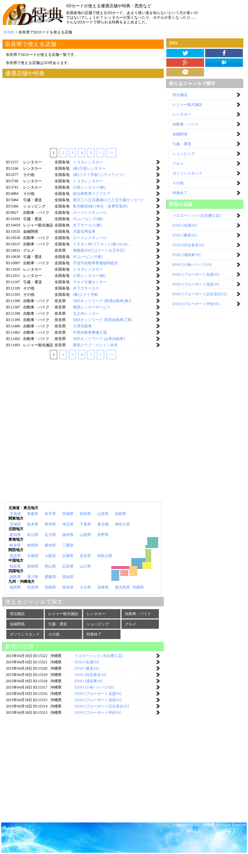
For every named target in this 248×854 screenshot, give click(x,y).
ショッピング (98, 624)
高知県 (67, 577)
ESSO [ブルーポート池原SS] (195, 284)
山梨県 (85, 535)
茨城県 (15, 524)
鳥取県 (15, 566)
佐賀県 (32, 587)
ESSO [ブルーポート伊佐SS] (195, 304)
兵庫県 (67, 556)
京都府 (32, 556)
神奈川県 (122, 524)
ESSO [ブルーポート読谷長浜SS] (199, 294)
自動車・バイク (138, 614)
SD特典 (208, 825)
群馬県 (50, 524)
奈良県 (85, 556)
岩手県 (50, 514)
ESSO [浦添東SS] (186, 255)
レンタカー (96, 614)
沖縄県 (138, 587)
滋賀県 (15, 556)
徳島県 (15, 577)
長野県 (103, 535)
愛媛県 (50, 577)
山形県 (103, 514)
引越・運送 (57, 624)
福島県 (120, 514)
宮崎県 (103, 587)
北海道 (15, 514)
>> (111, 153)
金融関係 (17, 624)
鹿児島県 (122, 587)
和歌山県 (104, 556)
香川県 (32, 577)
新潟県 (15, 535)
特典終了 (94, 634)
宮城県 (67, 514)
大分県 (85, 587)
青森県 (32, 514)
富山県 (32, 535)
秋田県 (85, 514)
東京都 (103, 524)
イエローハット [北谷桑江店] (196, 216)
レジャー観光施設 (63, 614)
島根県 (32, 566)
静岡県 (32, 545)
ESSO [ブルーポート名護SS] (195, 274)
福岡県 (15, 587)
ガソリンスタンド (25, 634)
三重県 (67, 545)
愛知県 (50, 545)
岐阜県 (15, 545)
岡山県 (50, 566)
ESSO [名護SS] (184, 225)
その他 (53, 634)
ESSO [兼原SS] (184, 235)
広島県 (67, 566)
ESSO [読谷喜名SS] (188, 245)
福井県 (67, 535)
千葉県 (85, 524)
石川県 (50, 535)
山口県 (85, 566)
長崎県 (50, 587)
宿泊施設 (17, 614)
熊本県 (67, 587)
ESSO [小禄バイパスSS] (192, 265)
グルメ (130, 624)
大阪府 (50, 556)
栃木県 (32, 524)
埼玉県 (67, 524)
